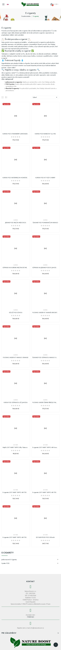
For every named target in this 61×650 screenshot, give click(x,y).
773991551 (30, 617)
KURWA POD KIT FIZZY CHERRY (45, 178)
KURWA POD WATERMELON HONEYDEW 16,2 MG (16, 178)
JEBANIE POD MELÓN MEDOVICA (15, 223)
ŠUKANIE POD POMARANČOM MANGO (45, 223)
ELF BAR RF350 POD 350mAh (45, 537)
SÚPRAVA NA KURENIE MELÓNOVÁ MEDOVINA (16, 268)
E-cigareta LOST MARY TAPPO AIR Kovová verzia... (45, 447)
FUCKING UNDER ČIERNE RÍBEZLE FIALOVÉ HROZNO (45, 402)
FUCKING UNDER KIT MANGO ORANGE (15, 357)
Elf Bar (15, 444)
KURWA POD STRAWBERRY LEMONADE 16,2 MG (16, 134)
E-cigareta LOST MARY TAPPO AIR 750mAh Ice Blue (16, 537)
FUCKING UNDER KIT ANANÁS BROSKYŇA (45, 313)
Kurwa (16, 220)
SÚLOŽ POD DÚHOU (15, 313)
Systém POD (5, 563)
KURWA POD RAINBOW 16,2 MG (45, 134)
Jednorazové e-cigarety (9, 559)
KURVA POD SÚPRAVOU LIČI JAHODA (15, 402)
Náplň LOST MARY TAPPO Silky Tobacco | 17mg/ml (16, 447)
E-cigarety (7, 553)
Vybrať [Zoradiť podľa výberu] (45, 97)
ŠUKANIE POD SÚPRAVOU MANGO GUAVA (45, 357)
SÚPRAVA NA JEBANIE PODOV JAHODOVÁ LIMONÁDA (45, 268)
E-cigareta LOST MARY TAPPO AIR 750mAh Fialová (16, 492)
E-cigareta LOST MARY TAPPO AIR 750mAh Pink (45, 492)
